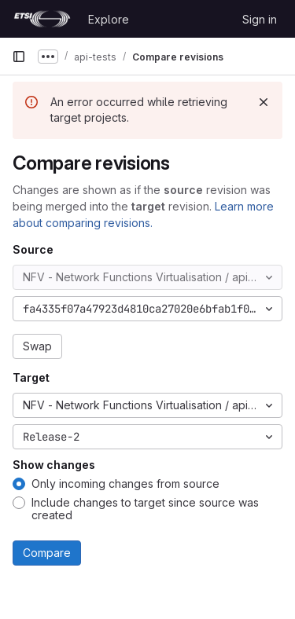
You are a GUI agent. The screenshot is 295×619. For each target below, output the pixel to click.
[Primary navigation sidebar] (18, 56)
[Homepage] (42, 18)
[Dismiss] (263, 102)
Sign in (259, 19)
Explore (108, 19)
